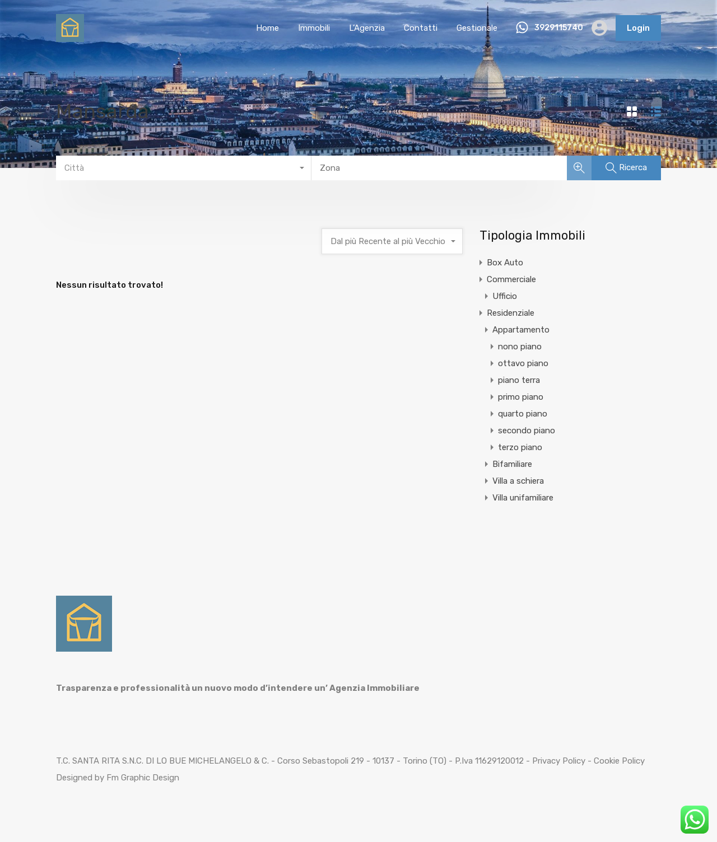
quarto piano (522, 414)
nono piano (520, 347)
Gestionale (477, 28)
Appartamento (521, 330)
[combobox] (183, 168)
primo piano (520, 397)
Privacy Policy (558, 761)
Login (638, 28)
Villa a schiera (518, 481)
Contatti (420, 28)
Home (267, 28)
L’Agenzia (367, 28)
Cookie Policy (619, 761)
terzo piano (520, 447)
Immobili (314, 28)
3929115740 (558, 28)
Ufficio (504, 296)
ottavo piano (523, 363)
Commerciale (511, 279)
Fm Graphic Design (142, 778)
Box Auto (505, 263)
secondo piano (526, 430)
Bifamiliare (512, 464)
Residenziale (510, 313)
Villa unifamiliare (522, 498)
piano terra (519, 380)
